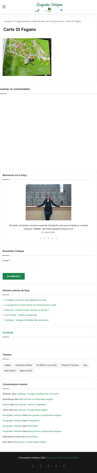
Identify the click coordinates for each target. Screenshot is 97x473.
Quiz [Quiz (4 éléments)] (85, 365)
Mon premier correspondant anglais (36, 399)
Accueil (7, 21)
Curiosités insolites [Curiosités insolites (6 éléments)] (23, 365)
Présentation (34, 420)
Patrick (6, 404)
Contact (63, 457)
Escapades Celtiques (12, 415)
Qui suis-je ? (52, 457)
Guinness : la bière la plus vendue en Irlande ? (27, 310)
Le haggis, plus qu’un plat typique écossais (25, 300)
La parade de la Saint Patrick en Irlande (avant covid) (30, 305)
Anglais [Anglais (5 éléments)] (7, 365)
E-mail (6, 260)
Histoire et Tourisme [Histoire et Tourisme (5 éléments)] (70, 365)
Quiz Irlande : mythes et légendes (21, 315)
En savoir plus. (48, 232)
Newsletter (33, 426)
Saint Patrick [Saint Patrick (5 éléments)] (9, 371)
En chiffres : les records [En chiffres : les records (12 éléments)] (46, 365)
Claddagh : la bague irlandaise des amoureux (27, 320)
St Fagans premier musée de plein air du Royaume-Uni (38, 21)
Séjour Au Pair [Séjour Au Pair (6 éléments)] (26, 371)
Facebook (8, 332)
